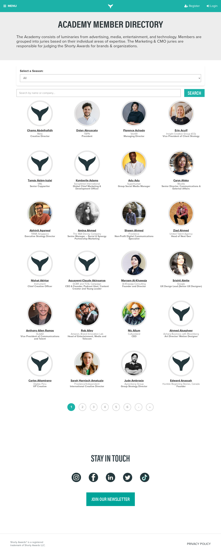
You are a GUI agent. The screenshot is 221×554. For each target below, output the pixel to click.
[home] (110, 6)
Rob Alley (87, 330)
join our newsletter (111, 499)
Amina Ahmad (87, 230)
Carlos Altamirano (39, 380)
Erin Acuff (181, 130)
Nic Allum (134, 330)
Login (212, 6)
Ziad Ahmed (181, 230)
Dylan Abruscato (87, 130)
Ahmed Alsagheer (181, 330)
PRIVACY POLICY (199, 544)
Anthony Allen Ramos (40, 330)
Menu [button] (10, 6)
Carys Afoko (181, 180)
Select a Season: (31, 71)
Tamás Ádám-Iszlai (40, 180)
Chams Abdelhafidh (40, 130)
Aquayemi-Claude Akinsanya (86, 280)
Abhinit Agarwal (40, 230)
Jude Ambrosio (134, 380)
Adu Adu (134, 180)
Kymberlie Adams (87, 180)
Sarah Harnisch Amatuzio (87, 380)
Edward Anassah (181, 380)
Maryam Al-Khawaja (134, 280)
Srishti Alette (181, 280)
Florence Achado (134, 130)
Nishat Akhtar (40, 280)
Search (194, 93)
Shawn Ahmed (133, 230)
